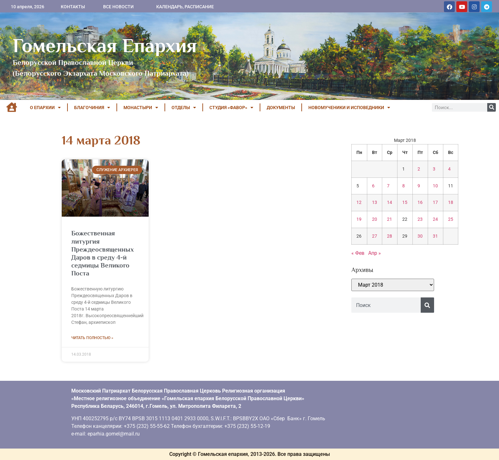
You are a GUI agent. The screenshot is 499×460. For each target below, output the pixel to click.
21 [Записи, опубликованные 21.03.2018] (389, 219)
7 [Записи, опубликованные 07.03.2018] (388, 186)
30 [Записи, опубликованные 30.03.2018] (420, 236)
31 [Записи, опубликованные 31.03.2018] (435, 236)
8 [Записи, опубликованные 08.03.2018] (403, 186)
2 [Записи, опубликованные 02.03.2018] (419, 169)
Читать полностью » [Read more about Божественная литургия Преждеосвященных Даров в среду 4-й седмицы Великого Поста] (92, 338)
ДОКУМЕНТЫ (281, 107)
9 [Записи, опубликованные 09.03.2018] (419, 186)
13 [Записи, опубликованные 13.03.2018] (374, 202)
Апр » (374, 253)
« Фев (357, 253)
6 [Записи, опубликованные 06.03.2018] (373, 186)
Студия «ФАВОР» (231, 107)
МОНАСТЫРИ (140, 107)
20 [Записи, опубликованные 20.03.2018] (374, 219)
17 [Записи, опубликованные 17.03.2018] (435, 202)
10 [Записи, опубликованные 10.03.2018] (435, 186)
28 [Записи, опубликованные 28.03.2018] (389, 236)
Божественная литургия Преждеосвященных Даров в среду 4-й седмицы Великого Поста (102, 253)
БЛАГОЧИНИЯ (92, 107)
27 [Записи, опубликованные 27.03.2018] (374, 236)
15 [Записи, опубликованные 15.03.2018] (404, 202)
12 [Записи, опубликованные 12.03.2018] (359, 202)
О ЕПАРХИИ (45, 107)
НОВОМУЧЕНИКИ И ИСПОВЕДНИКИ (349, 107)
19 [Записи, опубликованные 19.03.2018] (359, 219)
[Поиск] (491, 107)
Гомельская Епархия (105, 45)
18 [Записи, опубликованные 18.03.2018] (450, 202)
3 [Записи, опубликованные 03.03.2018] (434, 169)
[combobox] (386, 305)
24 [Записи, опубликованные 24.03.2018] (435, 219)
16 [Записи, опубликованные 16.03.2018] (420, 202)
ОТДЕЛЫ (184, 107)
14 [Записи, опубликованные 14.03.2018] (389, 202)
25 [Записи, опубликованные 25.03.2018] (450, 219)
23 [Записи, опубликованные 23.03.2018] (420, 219)
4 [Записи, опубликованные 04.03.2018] (449, 169)
